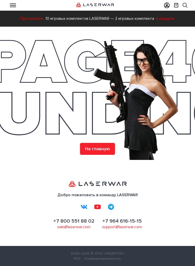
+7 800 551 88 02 (73, 221)
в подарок (165, 18)
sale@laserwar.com (73, 226)
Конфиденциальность (102, 258)
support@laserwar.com (122, 226)
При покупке (31, 18)
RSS (77, 258)
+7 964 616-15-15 (122, 221)
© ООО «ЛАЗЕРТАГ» (107, 253)
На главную (97, 149)
